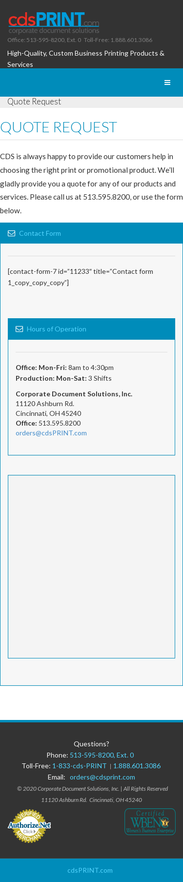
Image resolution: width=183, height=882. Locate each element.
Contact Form (40, 233)
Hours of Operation (56, 329)
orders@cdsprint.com (102, 777)
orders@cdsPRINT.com (51, 433)
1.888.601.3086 (137, 765)
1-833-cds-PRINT (81, 765)
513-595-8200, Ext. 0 (102, 755)
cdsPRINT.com (90, 870)
